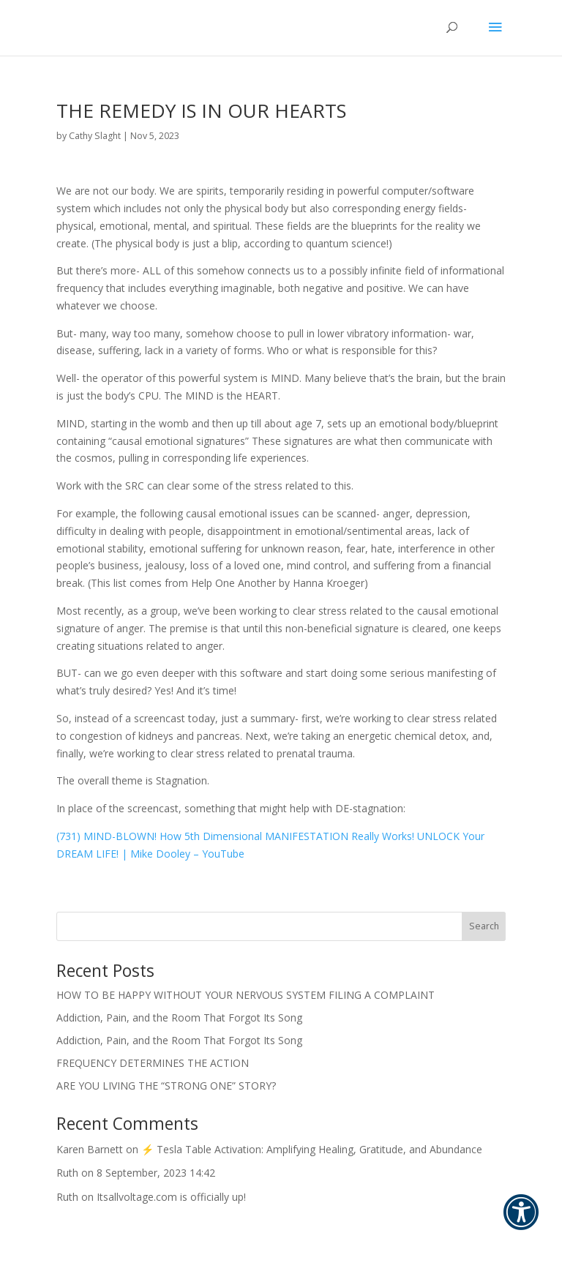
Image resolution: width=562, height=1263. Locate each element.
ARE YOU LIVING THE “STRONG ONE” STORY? (166, 1086)
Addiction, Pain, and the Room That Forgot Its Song (179, 1017)
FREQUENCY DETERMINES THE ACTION (152, 1063)
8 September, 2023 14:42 (156, 1173)
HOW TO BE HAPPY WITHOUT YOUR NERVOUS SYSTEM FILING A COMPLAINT (245, 995)
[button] (521, 1222)
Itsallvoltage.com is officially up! (171, 1197)
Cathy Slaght (95, 136)
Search (484, 926)
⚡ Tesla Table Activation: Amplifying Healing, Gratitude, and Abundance (311, 1149)
